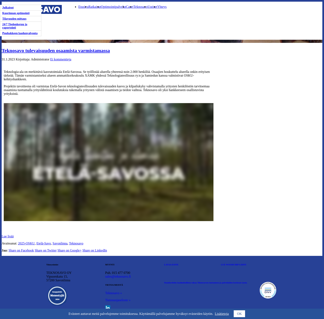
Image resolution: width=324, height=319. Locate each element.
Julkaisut (8, 7)
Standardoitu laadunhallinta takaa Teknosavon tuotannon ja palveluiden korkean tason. (205, 282)
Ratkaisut (94, 6)
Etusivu (83, 6)
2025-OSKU (26, 243)
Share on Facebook (21, 250)
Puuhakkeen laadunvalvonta (20, 33)
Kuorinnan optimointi (16, 13)
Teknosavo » (113, 293)
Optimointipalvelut (113, 6)
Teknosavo (140, 6)
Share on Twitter (46, 250)
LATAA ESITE (171, 264)
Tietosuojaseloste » (118, 300)
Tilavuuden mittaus (14, 18)
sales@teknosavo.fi (118, 276)
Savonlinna (59, 243)
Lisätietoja (222, 313)
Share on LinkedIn (94, 250)
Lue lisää (8, 236)
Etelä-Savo (43, 243)
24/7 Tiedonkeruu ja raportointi (14, 26)
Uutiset (152, 6)
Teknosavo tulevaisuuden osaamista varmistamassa (56, 50)
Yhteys (162, 6)
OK (239, 313)
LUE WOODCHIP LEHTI (233, 264)
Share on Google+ (69, 250)
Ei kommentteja (60, 59)
